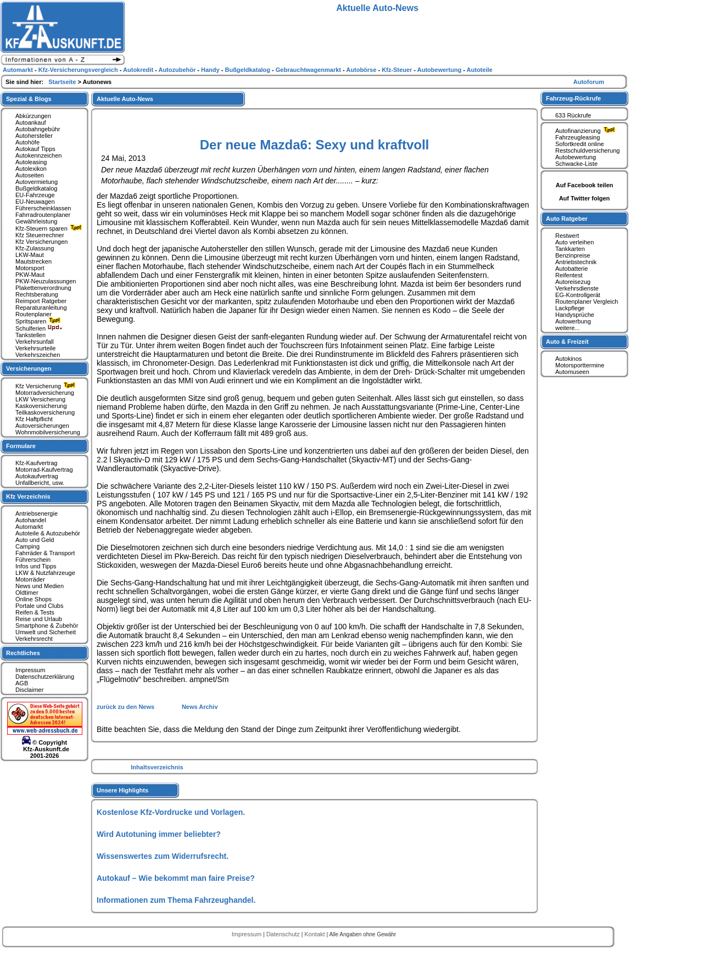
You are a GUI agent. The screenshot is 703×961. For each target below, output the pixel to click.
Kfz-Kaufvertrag (36, 463)
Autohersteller (34, 135)
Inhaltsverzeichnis (157, 767)
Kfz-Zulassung (34, 248)
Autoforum (588, 82)
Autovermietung (36, 181)
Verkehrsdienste (577, 288)
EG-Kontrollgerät (577, 295)
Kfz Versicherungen (41, 241)
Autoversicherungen (42, 425)
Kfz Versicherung (46, 386)
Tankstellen (30, 335)
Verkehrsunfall (34, 341)
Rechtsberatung (36, 294)
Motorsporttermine (579, 365)
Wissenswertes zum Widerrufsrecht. (162, 856)
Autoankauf (30, 122)
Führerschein (33, 559)
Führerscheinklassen (43, 208)
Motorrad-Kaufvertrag (44, 469)
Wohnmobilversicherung (47, 432)
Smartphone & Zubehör (46, 625)
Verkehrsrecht (34, 638)
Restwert (567, 235)
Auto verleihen (574, 242)
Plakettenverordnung (43, 287)
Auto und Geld (34, 540)
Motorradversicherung (44, 392)
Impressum (30, 670)
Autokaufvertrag (36, 476)
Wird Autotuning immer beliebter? (159, 834)
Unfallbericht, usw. (39, 482)
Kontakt (315, 934)
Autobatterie (571, 268)
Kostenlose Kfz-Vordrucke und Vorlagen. (171, 812)
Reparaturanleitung (41, 307)
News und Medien (39, 586)
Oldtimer (26, 592)
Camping (27, 546)
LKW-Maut (29, 255)
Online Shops (33, 599)
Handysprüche (574, 314)
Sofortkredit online (579, 144)
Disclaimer (29, 689)
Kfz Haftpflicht (34, 419)
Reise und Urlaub (38, 619)
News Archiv (200, 706)
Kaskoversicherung (41, 406)
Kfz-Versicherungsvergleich (79, 69)
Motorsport (29, 268)
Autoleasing (31, 162)
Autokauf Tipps (35, 149)
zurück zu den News (126, 706)
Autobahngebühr (37, 129)
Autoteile (480, 69)
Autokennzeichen (38, 155)
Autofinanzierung (586, 130)
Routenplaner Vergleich (586, 301)
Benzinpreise (572, 255)
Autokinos (568, 358)
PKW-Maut (29, 274)
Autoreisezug (572, 281)
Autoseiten (29, 175)
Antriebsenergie (36, 513)
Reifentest (569, 275)
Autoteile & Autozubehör (47, 533)
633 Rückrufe (573, 115)
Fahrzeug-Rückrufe (573, 98)
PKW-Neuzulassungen (45, 281)
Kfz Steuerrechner (39, 235)
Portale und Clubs (39, 605)
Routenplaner (33, 314)
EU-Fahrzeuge (35, 195)
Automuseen (572, 371)
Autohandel (30, 520)
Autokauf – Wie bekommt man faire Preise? (176, 878)
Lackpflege (569, 308)
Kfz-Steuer (398, 69)
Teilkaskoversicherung (45, 412)
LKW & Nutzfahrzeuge (45, 572)
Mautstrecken (33, 261)
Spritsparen (39, 321)
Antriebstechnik (575, 262)
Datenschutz (284, 934)
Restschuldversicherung (587, 150)
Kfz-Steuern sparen (50, 228)
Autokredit (139, 69)
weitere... (567, 328)
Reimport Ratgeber (40, 301)
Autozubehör (177, 69)
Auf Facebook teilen (584, 185)
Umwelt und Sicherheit (45, 632)
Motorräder (30, 579)
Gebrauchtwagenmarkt (309, 69)
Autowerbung (573, 321)
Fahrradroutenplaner (42, 214)
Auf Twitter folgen (584, 198)
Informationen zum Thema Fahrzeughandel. (176, 900)
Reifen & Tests (34, 612)
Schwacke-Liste (576, 163)
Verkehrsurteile (35, 348)
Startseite (62, 82)
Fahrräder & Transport (45, 553)
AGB (21, 683)
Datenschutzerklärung (44, 676)
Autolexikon (31, 168)
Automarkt (29, 526)
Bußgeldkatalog (36, 188)
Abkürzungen (33, 116)
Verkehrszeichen (37, 354)
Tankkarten (570, 248)
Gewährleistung (36, 221)
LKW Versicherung (40, 399)
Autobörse (362, 69)
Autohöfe (27, 142)
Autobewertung (575, 157)
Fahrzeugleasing (577, 137)
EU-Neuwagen (35, 201)
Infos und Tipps (36, 566)
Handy (211, 69)
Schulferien (39, 328)
